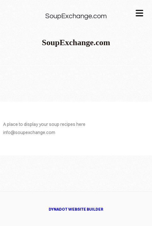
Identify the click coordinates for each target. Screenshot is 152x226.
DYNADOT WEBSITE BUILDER (76, 209)
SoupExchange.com (76, 16)
